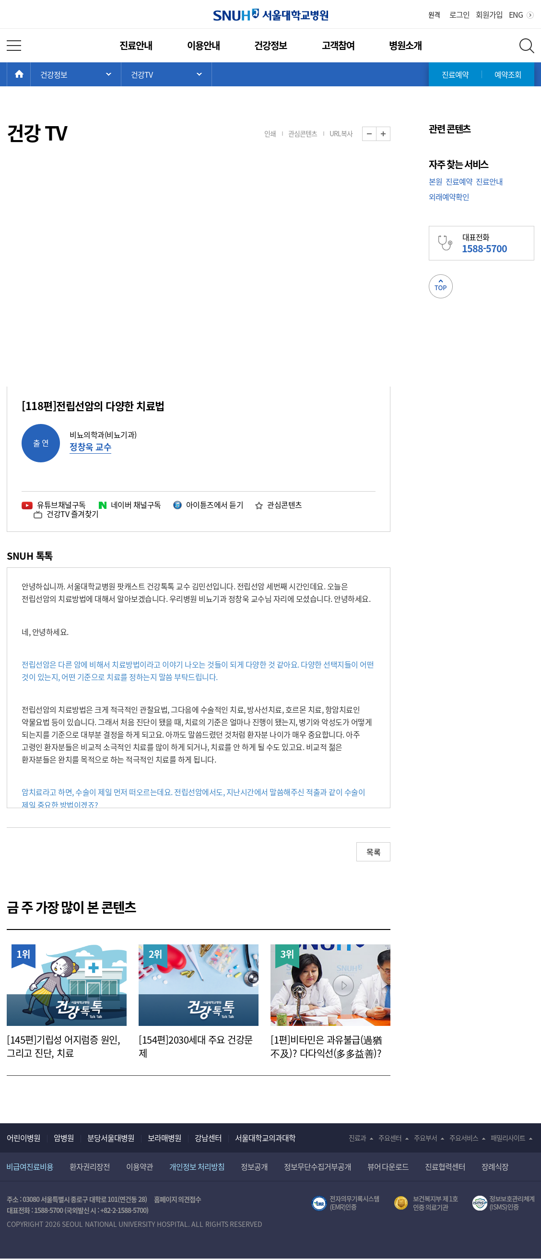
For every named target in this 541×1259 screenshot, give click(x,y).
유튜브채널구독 (61, 504)
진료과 (357, 1137)
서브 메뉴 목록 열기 (166, 74)
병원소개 (405, 45)
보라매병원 (164, 1137)
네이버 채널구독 (136, 504)
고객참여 (338, 45)
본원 (435, 181)
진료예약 (455, 74)
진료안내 (135, 45)
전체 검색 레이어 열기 (526, 45)
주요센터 (389, 1137)
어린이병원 (23, 1137)
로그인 (459, 14)
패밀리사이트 (508, 1137)
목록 (373, 852)
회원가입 (489, 14)
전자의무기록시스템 (345, 1203)
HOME (30, 74)
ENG (516, 14)
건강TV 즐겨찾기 (73, 513)
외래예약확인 (449, 196)
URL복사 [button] (341, 133)
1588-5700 (48, 1210)
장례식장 (495, 1166)
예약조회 (507, 74)
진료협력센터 (445, 1166)
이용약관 (139, 1166)
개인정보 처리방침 (196, 1166)
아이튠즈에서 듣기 (215, 504)
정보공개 (254, 1166)
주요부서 (425, 1137)
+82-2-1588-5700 (123, 1210)
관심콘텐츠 (284, 504)
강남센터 (208, 1137)
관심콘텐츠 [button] (302, 133)
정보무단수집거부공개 (317, 1166)
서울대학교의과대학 (265, 1137)
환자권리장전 (90, 1166)
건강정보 (270, 45)
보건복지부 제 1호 (426, 1203)
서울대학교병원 (270, 15)
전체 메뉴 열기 (14, 45)
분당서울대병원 (110, 1137)
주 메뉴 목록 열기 (76, 74)
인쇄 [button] (270, 133)
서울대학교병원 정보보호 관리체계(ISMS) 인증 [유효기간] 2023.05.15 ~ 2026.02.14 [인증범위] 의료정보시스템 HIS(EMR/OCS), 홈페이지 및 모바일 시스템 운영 (503, 1203)
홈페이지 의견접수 (177, 1199)
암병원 (64, 1137)
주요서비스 (463, 1137)
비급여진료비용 (29, 1166)
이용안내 (203, 45)
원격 (434, 14)
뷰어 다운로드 (388, 1166)
